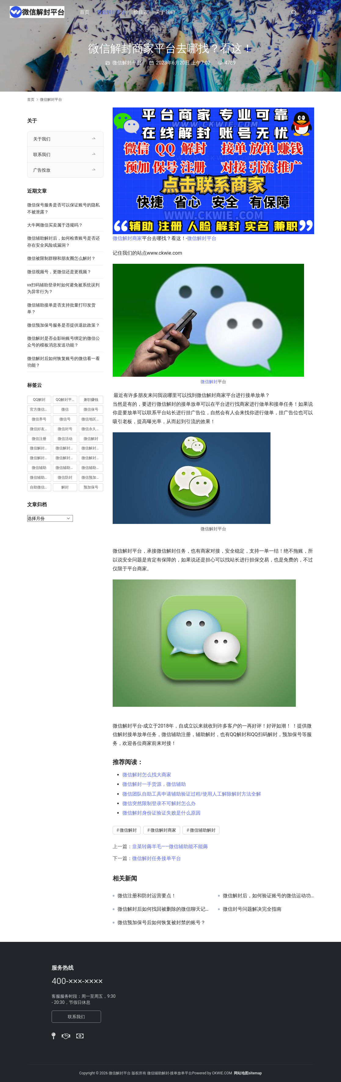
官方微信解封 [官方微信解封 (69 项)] (41, 409)
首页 (85, 12)
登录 (311, 12)
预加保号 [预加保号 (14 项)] (91, 487)
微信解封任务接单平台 (156, 858)
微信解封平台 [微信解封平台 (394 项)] (92, 448)
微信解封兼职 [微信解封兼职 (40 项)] (41, 448)
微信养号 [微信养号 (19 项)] (39, 419)
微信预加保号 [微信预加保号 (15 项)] (92, 477)
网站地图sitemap (248, 1073)
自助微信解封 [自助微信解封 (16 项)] (41, 487)
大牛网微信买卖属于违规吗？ (55, 225)
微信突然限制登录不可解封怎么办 (159, 803)
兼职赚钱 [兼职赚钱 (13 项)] (91, 400)
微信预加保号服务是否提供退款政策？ (63, 325)
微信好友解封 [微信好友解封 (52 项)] (41, 429)
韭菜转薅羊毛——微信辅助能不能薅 (170, 846)
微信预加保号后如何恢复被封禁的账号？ (161, 922)
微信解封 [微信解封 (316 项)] (91, 439)
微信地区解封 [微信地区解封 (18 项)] (92, 419)
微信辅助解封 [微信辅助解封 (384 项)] (92, 468)
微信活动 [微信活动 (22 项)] (65, 439)
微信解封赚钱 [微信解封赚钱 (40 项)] (66, 458)
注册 (326, 12)
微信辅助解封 (203, 830)
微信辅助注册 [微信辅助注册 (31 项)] (66, 468)
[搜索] (293, 12)
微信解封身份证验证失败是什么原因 (161, 813)
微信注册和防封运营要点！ (147, 896)
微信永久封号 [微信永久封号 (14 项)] (92, 429)
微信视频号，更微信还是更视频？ (59, 271)
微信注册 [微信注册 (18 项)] (39, 439)
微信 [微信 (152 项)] (65, 409)
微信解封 (209, 381)
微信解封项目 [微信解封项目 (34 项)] (92, 458)
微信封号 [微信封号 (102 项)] (65, 429)
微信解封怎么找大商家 (146, 775)
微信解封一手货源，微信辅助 (154, 784)
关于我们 (165, 12)
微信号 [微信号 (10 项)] (65, 419)
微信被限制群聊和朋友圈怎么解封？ (61, 258)
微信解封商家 (127, 238)
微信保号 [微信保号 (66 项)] (91, 409)
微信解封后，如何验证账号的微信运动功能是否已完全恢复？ (268, 896)
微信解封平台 (111, 12)
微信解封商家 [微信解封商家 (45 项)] (66, 448)
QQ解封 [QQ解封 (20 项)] (39, 400)
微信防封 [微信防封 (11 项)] (65, 477)
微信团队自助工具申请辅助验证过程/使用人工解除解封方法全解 (191, 794)
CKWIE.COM (222, 1073)
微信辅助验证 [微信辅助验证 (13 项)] (41, 477)
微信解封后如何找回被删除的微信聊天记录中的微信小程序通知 (163, 909)
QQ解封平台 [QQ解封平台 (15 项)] (65, 400)
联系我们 (41, 154)
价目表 (141, 12)
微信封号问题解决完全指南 (252, 909)
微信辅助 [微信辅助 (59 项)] (39, 468)
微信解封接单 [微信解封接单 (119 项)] (41, 458)
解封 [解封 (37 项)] (65, 487)
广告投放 (41, 170)
